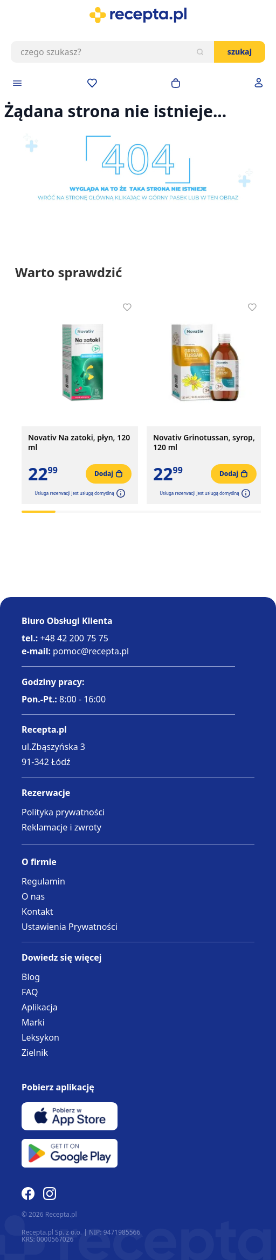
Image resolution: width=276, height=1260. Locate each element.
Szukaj (239, 51)
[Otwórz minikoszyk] (175, 83)
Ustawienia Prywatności (70, 927)
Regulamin (43, 881)
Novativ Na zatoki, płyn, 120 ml (79, 442)
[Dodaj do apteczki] (127, 307)
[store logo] (138, 15)
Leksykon (40, 1037)
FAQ (30, 992)
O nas (33, 896)
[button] (119, 493)
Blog (31, 977)
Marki (33, 1022)
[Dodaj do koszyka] (109, 474)
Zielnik (35, 1052)
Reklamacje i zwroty (61, 827)
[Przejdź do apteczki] (92, 83)
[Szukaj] (200, 51)
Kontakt (37, 911)
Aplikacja (40, 1007)
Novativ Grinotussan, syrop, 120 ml (204, 442)
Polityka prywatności (63, 812)
